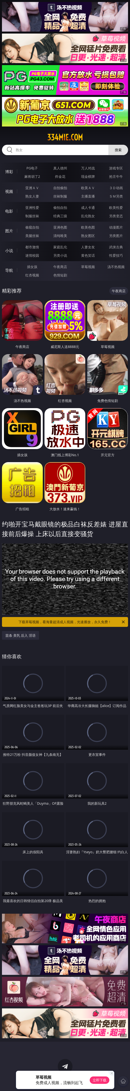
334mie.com (65, 137)
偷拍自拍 (60, 207)
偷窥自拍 (32, 227)
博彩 (9, 171)
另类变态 (116, 216)
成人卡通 (88, 207)
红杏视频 (32, 275)
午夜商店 (60, 266)
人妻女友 (88, 247)
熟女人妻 (32, 196)
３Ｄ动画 (116, 187)
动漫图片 (116, 227)
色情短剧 (60, 275)
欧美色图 (88, 227)
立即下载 (99, 1080)
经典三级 (60, 216)
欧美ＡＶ (88, 187)
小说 (9, 250)
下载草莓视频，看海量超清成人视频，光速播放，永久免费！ (72, 622)
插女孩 (32, 266)
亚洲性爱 (32, 207)
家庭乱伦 (60, 247)
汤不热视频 (116, 266)
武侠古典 (116, 247)
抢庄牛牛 (116, 176)
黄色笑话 (88, 255)
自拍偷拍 (60, 187)
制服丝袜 (32, 216)
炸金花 (60, 176)
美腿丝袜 (32, 235)
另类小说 (60, 255)
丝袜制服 (60, 196)
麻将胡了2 (32, 176)
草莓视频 (88, 266)
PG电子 (32, 168)
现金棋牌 (88, 176)
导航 (9, 270)
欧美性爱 (116, 207)
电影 (9, 211)
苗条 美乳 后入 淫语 (20, 635)
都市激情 (32, 247)
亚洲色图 (60, 227)
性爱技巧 (116, 255)
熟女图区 (88, 235)
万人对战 (88, 168)
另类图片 (116, 235)
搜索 (118, 149)
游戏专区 (116, 168)
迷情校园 (32, 255)
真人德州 (60, 168)
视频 (9, 191)
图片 (9, 231)
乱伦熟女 (88, 216)
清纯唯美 (60, 235)
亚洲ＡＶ (32, 187)
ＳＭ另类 (116, 196)
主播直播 (88, 196)
